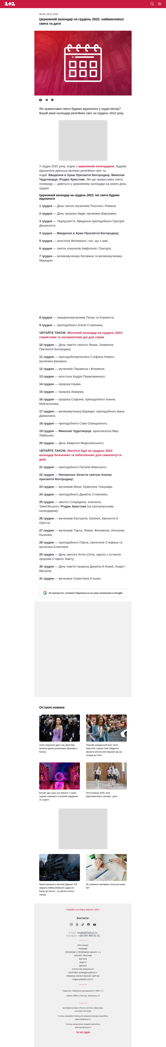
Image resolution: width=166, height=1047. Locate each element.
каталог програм (83, 956)
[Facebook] (40, 100)
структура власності (83, 969)
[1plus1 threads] (77, 924)
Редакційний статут (82, 979)
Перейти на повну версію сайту (83, 909)
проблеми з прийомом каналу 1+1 (83, 952)
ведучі (83, 962)
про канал (83, 945)
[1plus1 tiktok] (83, 924)
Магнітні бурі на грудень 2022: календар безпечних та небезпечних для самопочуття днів (80, 455)
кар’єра (83, 959)
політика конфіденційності (83, 973)
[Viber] (52, 100)
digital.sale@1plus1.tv (83, 1019)
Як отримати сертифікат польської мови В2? (105, 886)
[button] (159, 4)
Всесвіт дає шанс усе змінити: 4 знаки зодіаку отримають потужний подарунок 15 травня (58, 796)
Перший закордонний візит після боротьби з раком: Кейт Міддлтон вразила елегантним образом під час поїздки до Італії (104, 750)
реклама (83, 949)
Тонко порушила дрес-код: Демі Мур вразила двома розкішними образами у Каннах (58, 748)
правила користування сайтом (83, 976)
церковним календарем (96, 166)
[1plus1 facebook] (88, 924)
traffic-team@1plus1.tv (83, 1027)
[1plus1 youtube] (94, 924)
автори (83, 966)
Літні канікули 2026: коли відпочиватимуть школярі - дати (101, 795)
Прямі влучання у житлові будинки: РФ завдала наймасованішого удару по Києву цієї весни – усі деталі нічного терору (58, 889)
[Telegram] (46, 100)
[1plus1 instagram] (71, 924)
